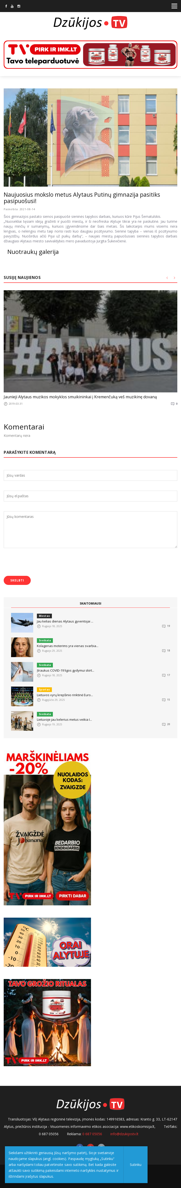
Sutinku (135, 1164)
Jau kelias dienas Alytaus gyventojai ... (65, 621)
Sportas (44, 689)
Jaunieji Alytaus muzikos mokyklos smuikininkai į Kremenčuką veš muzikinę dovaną (80, 397)
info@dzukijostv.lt (124, 1134)
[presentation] (41, 562)
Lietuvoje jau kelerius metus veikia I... (64, 719)
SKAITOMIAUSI (90, 603)
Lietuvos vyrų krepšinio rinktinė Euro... (65, 695)
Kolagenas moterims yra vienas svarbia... (67, 646)
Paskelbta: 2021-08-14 (19, 209)
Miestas (44, 616)
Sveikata (45, 640)
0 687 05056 (92, 1134)
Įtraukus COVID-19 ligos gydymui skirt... (65, 670)
